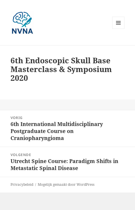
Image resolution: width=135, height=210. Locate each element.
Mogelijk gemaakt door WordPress (66, 184)
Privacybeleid (22, 184)
